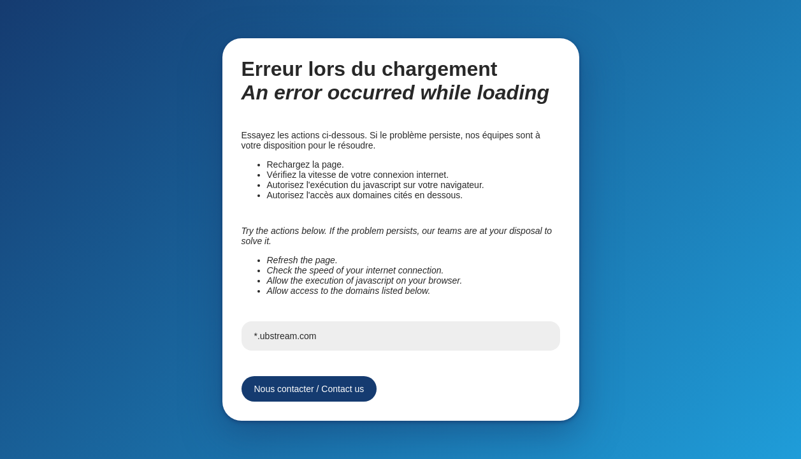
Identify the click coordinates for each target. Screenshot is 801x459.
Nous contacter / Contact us (309, 389)
